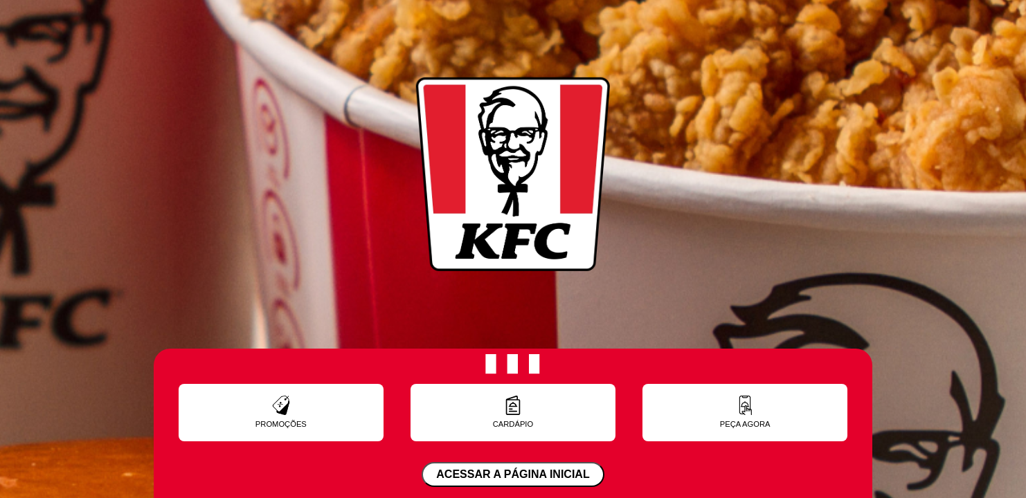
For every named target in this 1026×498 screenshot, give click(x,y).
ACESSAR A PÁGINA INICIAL (512, 474)
